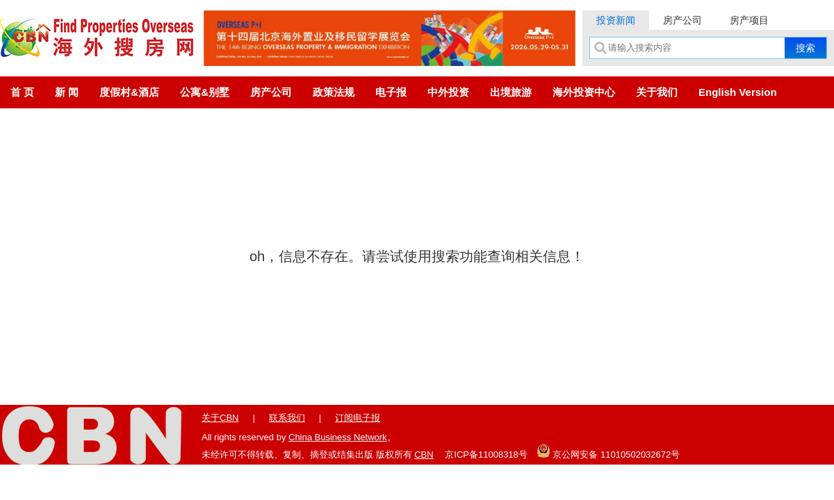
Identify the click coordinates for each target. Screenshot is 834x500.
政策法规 (333, 92)
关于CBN (220, 417)
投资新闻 (615, 20)
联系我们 (287, 417)
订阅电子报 (357, 417)
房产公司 (682, 20)
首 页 (22, 92)
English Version (737, 92)
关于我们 (657, 92)
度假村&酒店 (129, 92)
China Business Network (337, 437)
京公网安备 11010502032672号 (608, 451)
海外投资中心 (584, 92)
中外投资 (448, 92)
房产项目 (749, 20)
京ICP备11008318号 (486, 454)
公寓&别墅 (204, 92)
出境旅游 (511, 92)
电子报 (391, 92)
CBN (423, 454)
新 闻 (67, 92)
